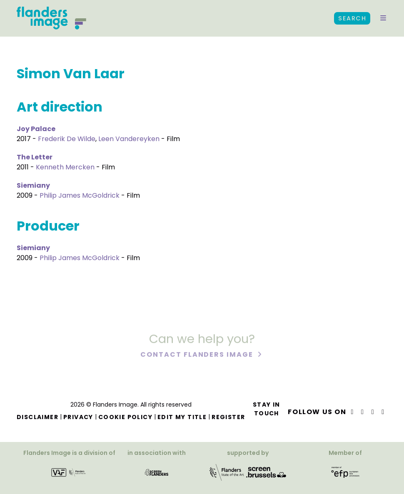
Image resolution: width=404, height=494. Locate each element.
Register (228, 417)
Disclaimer (37, 417)
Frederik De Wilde (66, 139)
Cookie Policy (125, 417)
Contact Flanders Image (197, 355)
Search (352, 18)
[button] (383, 18)
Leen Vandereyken (129, 139)
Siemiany (33, 185)
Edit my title (182, 417)
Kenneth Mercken (65, 167)
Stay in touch (266, 408)
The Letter (34, 157)
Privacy (78, 417)
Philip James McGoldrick (80, 195)
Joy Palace (36, 129)
